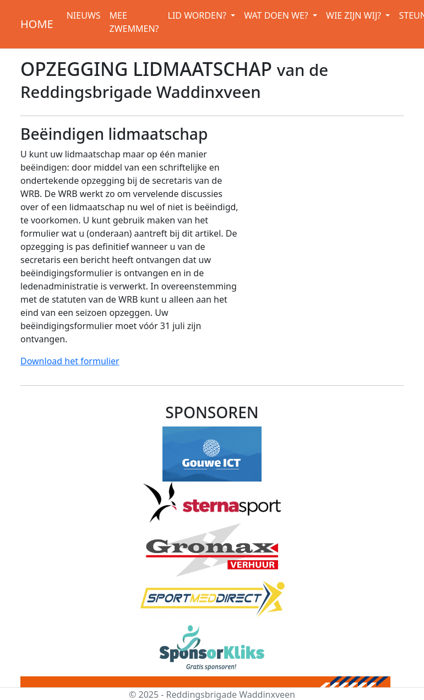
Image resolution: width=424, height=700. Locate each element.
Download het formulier (69, 361)
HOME (36, 24)
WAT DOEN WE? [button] (277, 15)
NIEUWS (84, 15)
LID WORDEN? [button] (198, 15)
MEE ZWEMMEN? (134, 22)
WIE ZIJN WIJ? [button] (354, 15)
